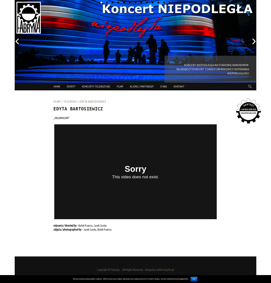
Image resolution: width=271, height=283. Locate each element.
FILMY (120, 86)
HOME (56, 86)
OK (194, 279)
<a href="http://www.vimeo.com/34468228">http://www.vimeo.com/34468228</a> (135, 171)
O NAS (163, 86)
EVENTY (71, 86)
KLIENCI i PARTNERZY (142, 86)
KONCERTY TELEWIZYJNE (96, 86)
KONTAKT (179, 86)
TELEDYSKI (70, 101)
